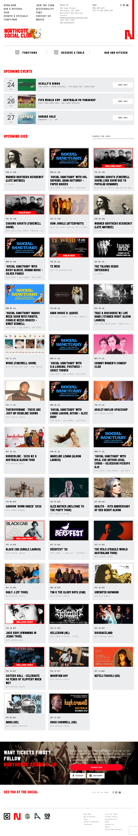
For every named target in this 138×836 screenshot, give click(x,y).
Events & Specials (16, 16)
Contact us (43, 16)
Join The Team (45, 5)
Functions (10, 19)
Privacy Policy (111, 817)
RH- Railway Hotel (37, 816)
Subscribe (96, 767)
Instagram (96, 775)
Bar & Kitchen (13, 8)
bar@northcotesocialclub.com (73, 17)
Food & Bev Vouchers (113, 829)
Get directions (67, 22)
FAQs (39, 12)
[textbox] (113, 136)
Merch (40, 19)
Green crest (27, 816)
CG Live (47, 816)
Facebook (78, 775)
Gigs (6, 12)
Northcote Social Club (23, 33)
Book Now (10, 5)
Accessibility (45, 8)
